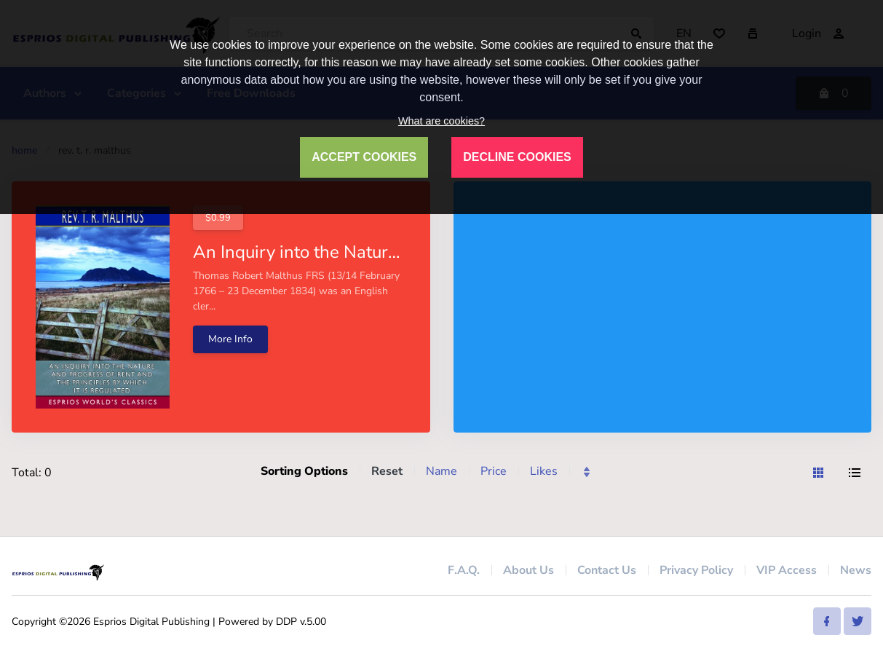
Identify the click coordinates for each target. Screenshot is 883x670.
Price (493, 471)
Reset (387, 471)
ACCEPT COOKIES (364, 157)
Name (441, 471)
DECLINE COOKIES (517, 157)
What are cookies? (441, 121)
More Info (230, 339)
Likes (544, 471)
